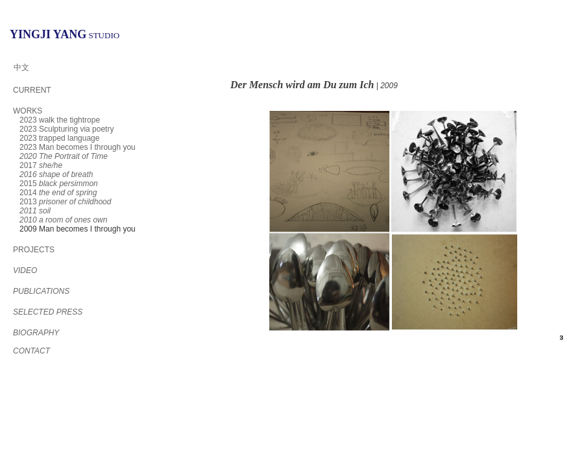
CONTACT (31, 350)
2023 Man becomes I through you (77, 147)
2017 (40, 165)
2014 (58, 192)
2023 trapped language (59, 138)
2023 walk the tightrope (59, 120)
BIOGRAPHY (36, 332)
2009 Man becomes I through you (77, 229)
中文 (21, 67)
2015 (58, 183)
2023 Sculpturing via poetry (66, 129)
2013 (65, 201)
